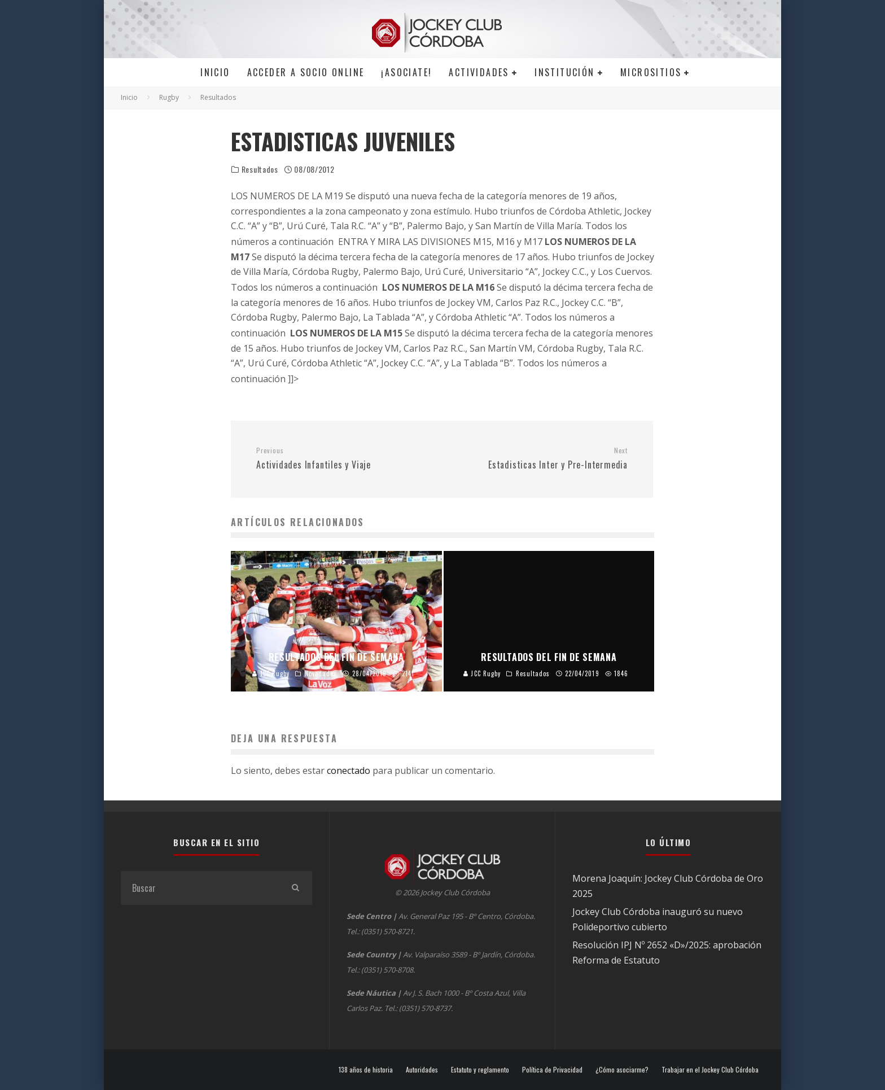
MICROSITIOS (650, 72)
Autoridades (422, 1069)
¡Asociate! (406, 72)
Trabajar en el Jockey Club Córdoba (710, 1069)
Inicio (215, 72)
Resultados (260, 169)
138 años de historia (366, 1069)
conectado (348, 770)
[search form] (199, 888)
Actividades (479, 72)
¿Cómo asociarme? (622, 1069)
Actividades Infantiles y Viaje (344, 459)
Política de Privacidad (552, 1069)
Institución (564, 72)
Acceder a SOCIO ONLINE (306, 72)
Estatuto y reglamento (480, 1069)
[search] (295, 888)
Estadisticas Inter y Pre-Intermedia (539, 459)
